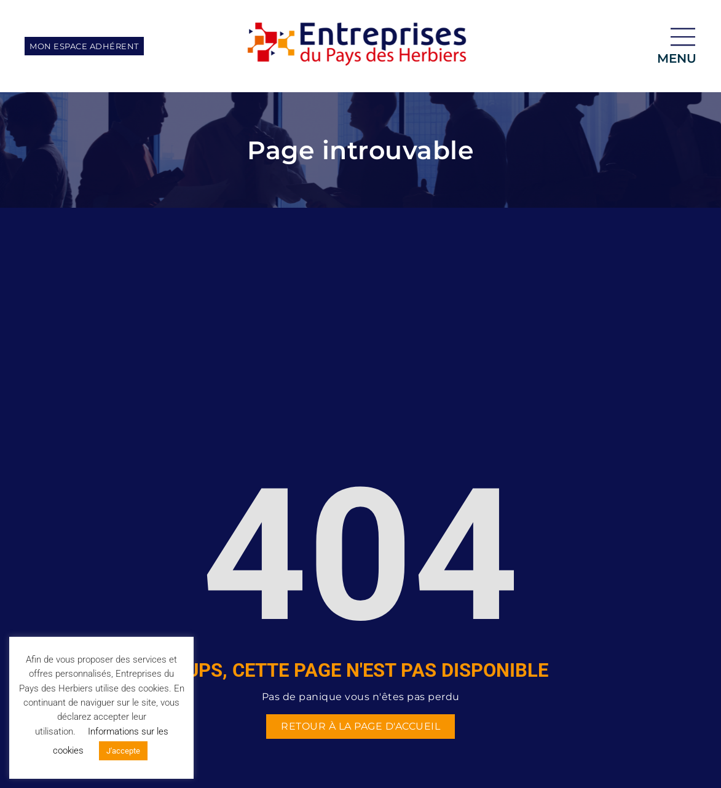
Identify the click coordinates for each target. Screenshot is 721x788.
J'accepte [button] (123, 750)
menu (676, 58)
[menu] (683, 37)
